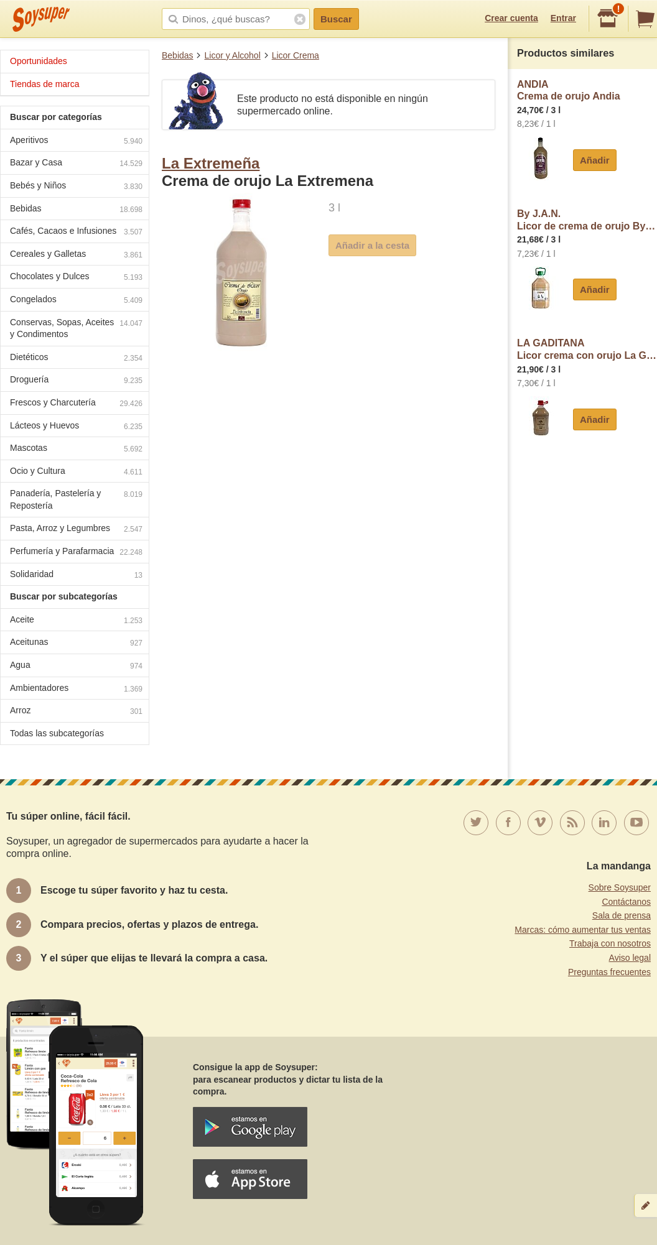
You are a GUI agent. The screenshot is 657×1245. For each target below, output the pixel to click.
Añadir (595, 160)
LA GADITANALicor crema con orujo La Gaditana (587, 349)
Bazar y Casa (76, 163)
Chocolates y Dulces (76, 277)
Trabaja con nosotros (610, 943)
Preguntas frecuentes (609, 972)
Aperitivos (76, 141)
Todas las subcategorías (57, 733)
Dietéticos (76, 358)
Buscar (336, 19)
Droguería (76, 380)
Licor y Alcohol (232, 55)
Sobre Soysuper (620, 887)
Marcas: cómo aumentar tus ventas (583, 930)
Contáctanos (626, 902)
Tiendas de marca (45, 84)
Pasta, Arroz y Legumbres (76, 529)
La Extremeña (210, 163)
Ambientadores (76, 689)
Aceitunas (76, 643)
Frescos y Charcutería (76, 403)
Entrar (563, 18)
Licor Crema (295, 55)
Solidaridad (76, 575)
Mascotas (76, 449)
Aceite (76, 620)
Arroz (76, 711)
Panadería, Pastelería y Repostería (76, 499)
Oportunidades (38, 61)
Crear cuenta (511, 18)
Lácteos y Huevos (76, 426)
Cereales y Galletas (76, 255)
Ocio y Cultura (76, 472)
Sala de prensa (621, 915)
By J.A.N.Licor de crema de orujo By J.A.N (587, 219)
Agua (76, 666)
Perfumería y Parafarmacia (76, 552)
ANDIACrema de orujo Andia (568, 90)
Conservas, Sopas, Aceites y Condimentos (76, 328)
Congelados (76, 300)
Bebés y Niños (76, 186)
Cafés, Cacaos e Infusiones (76, 232)
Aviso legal (630, 958)
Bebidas (177, 55)
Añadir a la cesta (372, 245)
